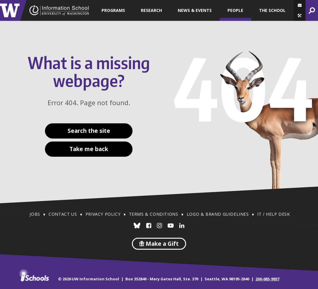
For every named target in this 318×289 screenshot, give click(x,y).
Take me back (88, 149)
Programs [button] (113, 10)
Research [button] (151, 10)
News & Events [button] (195, 10)
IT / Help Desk (273, 214)
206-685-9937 (267, 279)
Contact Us (63, 214)
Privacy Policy (102, 214)
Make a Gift (159, 244)
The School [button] (272, 10)
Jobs (34, 214)
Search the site (89, 131)
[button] (299, 15)
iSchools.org (34, 275)
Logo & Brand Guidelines (218, 214)
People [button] (235, 10)
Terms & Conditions (153, 214)
